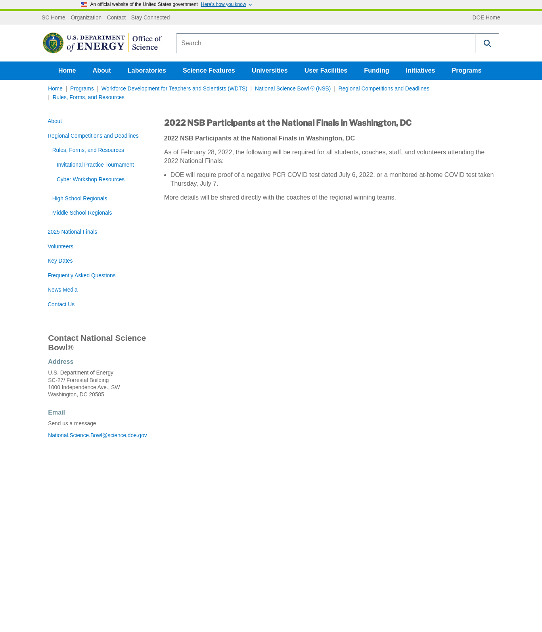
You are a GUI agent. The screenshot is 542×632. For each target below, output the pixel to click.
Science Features (209, 70)
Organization (86, 18)
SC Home (53, 18)
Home (67, 70)
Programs (467, 70)
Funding (376, 70)
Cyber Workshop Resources (90, 179)
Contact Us (61, 304)
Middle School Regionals (82, 213)
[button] (487, 43)
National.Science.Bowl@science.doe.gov (97, 435)
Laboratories (147, 70)
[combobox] (325, 43)
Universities (270, 70)
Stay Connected (150, 18)
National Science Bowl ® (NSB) (293, 89)
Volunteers (60, 247)
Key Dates (60, 261)
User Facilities (326, 70)
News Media (62, 290)
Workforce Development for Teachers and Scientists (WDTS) (174, 89)
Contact (116, 18)
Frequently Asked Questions (81, 276)
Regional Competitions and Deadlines (384, 89)
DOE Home (486, 18)
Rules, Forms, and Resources (88, 97)
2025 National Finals (72, 232)
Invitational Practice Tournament (95, 165)
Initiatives (420, 70)
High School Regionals (79, 199)
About (102, 70)
